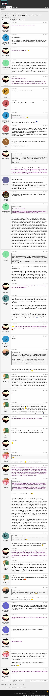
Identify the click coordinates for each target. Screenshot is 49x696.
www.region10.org (15, 268)
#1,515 (46, 602)
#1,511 (46, 548)
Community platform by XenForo (24, 693)
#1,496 (46, 283)
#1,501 (46, 374)
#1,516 (46, 614)
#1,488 (46, 112)
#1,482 (46, 34)
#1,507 (46, 452)
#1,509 (46, 478)
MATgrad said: (15, 352)
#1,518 (46, 638)
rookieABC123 (5, 17)
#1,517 (46, 626)
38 (14, 19)
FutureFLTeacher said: (17, 535)
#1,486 (46, 88)
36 (10, 19)
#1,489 (46, 125)
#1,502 (46, 390)
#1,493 (46, 191)
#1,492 (46, 177)
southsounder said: (16, 153)
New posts (3, 9)
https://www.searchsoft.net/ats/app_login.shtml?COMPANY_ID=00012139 (28, 266)
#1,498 (46, 324)
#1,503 (46, 402)
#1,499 (46, 336)
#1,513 (46, 575)
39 (16, 19)
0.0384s (38, 695)
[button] (19, 7)
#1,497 (46, 295)
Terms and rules (29, 691)
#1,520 (46, 668)
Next (22, 19)
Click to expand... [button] (29, 363)
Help (41, 691)
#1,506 (46, 440)
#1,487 (46, 100)
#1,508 (46, 465)
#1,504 (46, 416)
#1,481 (46, 22)
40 (19, 19)
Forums (9, 7)
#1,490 (46, 138)
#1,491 (46, 150)
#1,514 (46, 587)
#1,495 (46, 251)
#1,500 (46, 349)
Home (3, 7)
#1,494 (46, 203)
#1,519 (46, 651)
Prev (3, 19)
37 (12, 19)
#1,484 (46, 60)
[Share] (43, 23)
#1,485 (46, 76)
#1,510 (46, 533)
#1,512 (46, 560)
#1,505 (46, 428)
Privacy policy (36, 691)
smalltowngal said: (16, 115)
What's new (15, 7)
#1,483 (46, 48)
